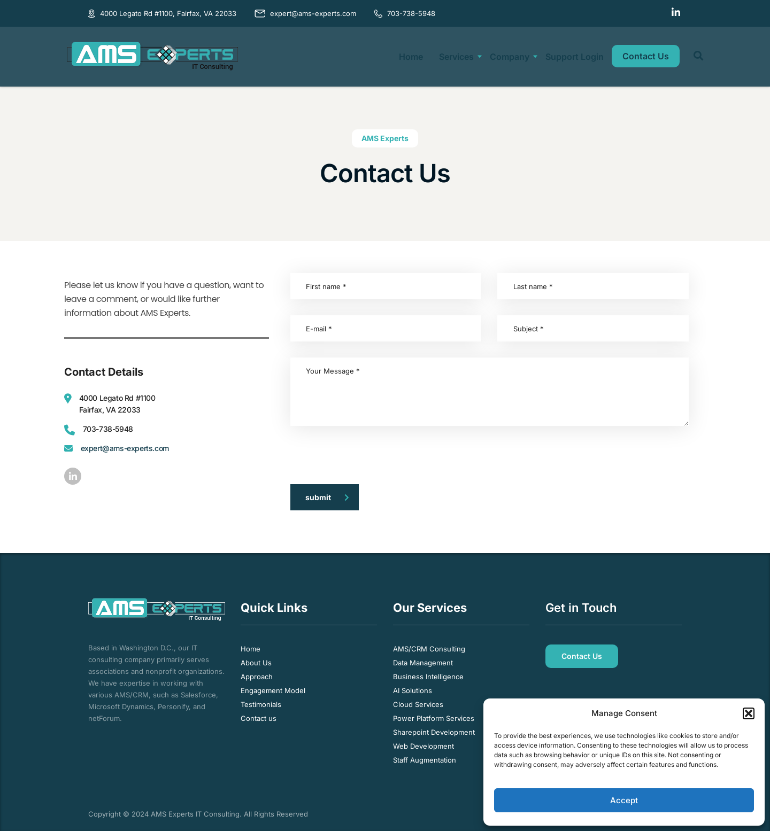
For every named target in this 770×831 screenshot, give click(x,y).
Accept (624, 800)
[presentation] (371, 463)
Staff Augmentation (424, 760)
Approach (257, 676)
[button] (748, 713)
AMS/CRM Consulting (429, 648)
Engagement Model (273, 690)
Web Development (423, 746)
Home (411, 56)
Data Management (423, 662)
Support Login (574, 56)
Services (456, 56)
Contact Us (645, 56)
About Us (256, 662)
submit (327, 497)
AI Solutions (412, 690)
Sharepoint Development (434, 732)
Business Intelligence (428, 676)
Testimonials (261, 704)
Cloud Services (418, 704)
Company (509, 56)
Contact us (258, 718)
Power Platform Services (433, 718)
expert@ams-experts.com (125, 448)
